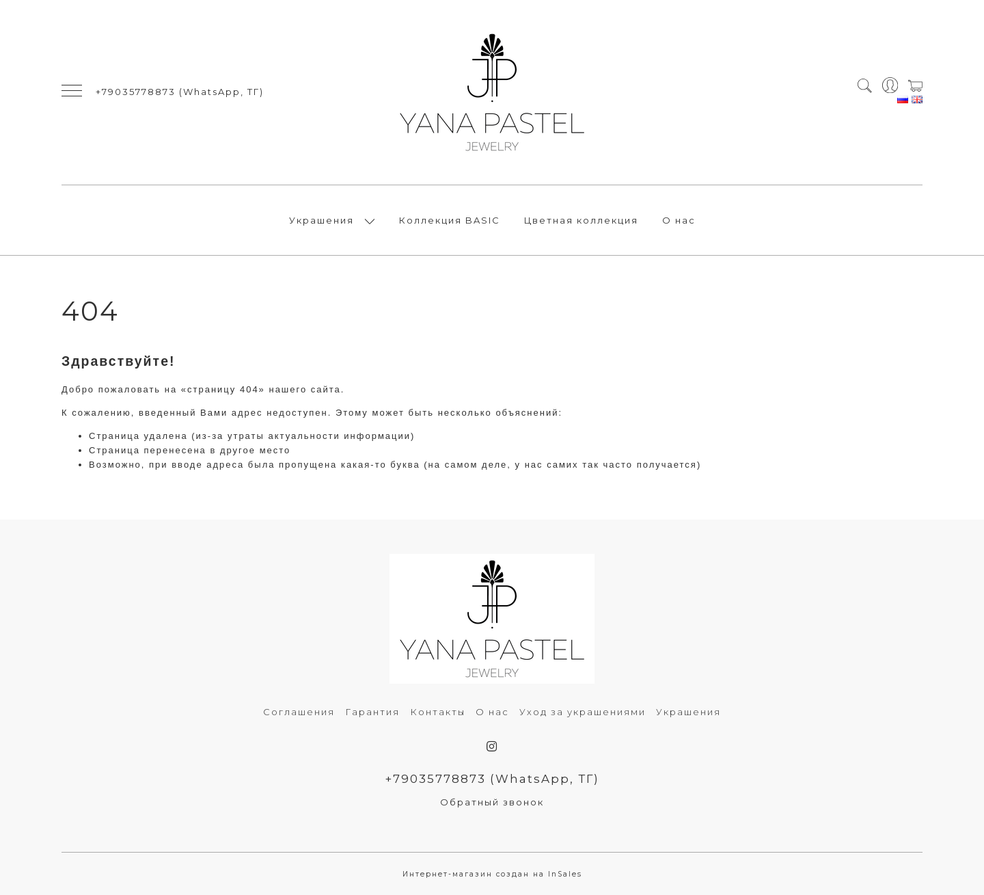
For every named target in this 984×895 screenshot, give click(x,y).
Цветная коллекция (581, 220)
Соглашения (299, 711)
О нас (679, 220)
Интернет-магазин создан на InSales (492, 874)
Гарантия (372, 711)
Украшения (321, 220)
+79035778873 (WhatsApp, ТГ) (180, 91)
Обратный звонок (492, 802)
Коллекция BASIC (449, 220)
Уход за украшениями (582, 711)
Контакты (437, 711)
